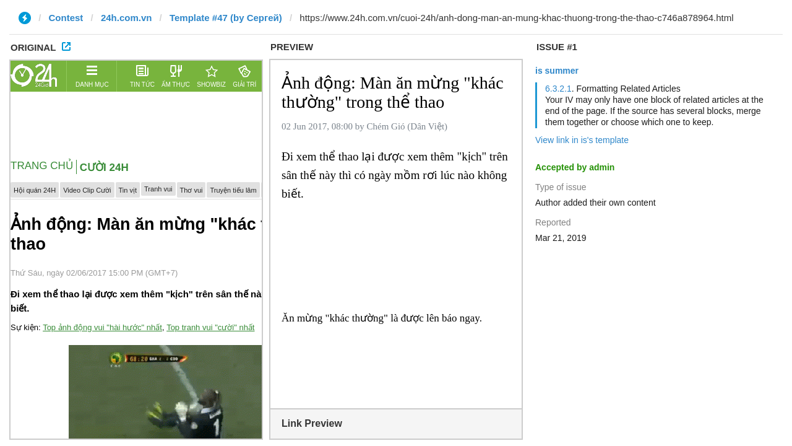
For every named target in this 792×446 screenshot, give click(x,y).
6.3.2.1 (558, 89)
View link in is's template (582, 140)
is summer (557, 71)
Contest (66, 17)
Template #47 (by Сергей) (226, 17)
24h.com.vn (126, 17)
